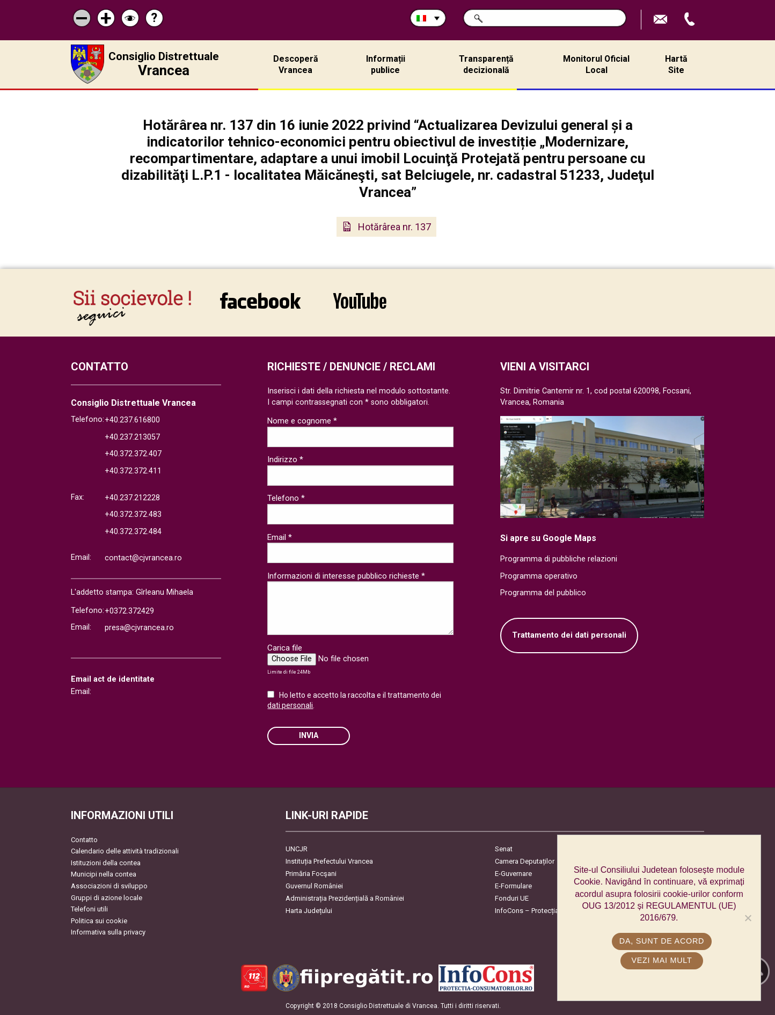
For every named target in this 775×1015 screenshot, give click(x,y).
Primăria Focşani (311, 874)
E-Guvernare (513, 874)
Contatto (84, 840)
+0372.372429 (129, 611)
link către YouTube (359, 300)
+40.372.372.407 (133, 453)
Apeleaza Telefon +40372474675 (691, 19)
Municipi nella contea (103, 874)
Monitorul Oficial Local (596, 64)
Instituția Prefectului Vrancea (329, 861)
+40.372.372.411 (133, 471)
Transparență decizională (486, 64)
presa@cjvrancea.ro (139, 627)
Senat (504, 849)
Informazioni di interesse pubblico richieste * (346, 576)
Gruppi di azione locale (106, 898)
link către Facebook (260, 300)
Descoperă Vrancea (295, 64)
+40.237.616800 (132, 420)
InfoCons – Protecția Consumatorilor (551, 911)
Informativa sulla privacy (108, 932)
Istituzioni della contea (106, 863)
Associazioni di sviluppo (109, 886)
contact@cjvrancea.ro (143, 558)
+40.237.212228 (132, 497)
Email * (279, 537)
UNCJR (297, 849)
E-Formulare (513, 886)
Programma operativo (538, 576)
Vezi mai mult (661, 960)
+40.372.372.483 (133, 514)
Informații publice (385, 64)
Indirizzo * (285, 459)
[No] (747, 917)
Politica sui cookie (99, 921)
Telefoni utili (89, 909)
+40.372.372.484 (133, 531)
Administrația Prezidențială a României (345, 898)
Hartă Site (676, 64)
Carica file (284, 648)
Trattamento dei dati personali (569, 635)
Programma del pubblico (543, 592)
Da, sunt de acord (661, 941)
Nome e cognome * (302, 421)
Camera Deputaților (524, 861)
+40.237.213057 (132, 437)
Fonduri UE (512, 898)
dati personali (290, 705)
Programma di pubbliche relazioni (558, 559)
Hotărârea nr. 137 (394, 226)
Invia (308, 735)
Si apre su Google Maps (548, 538)
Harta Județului (309, 911)
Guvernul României (314, 886)
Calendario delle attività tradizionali (125, 851)
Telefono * (286, 498)
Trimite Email (662, 19)
